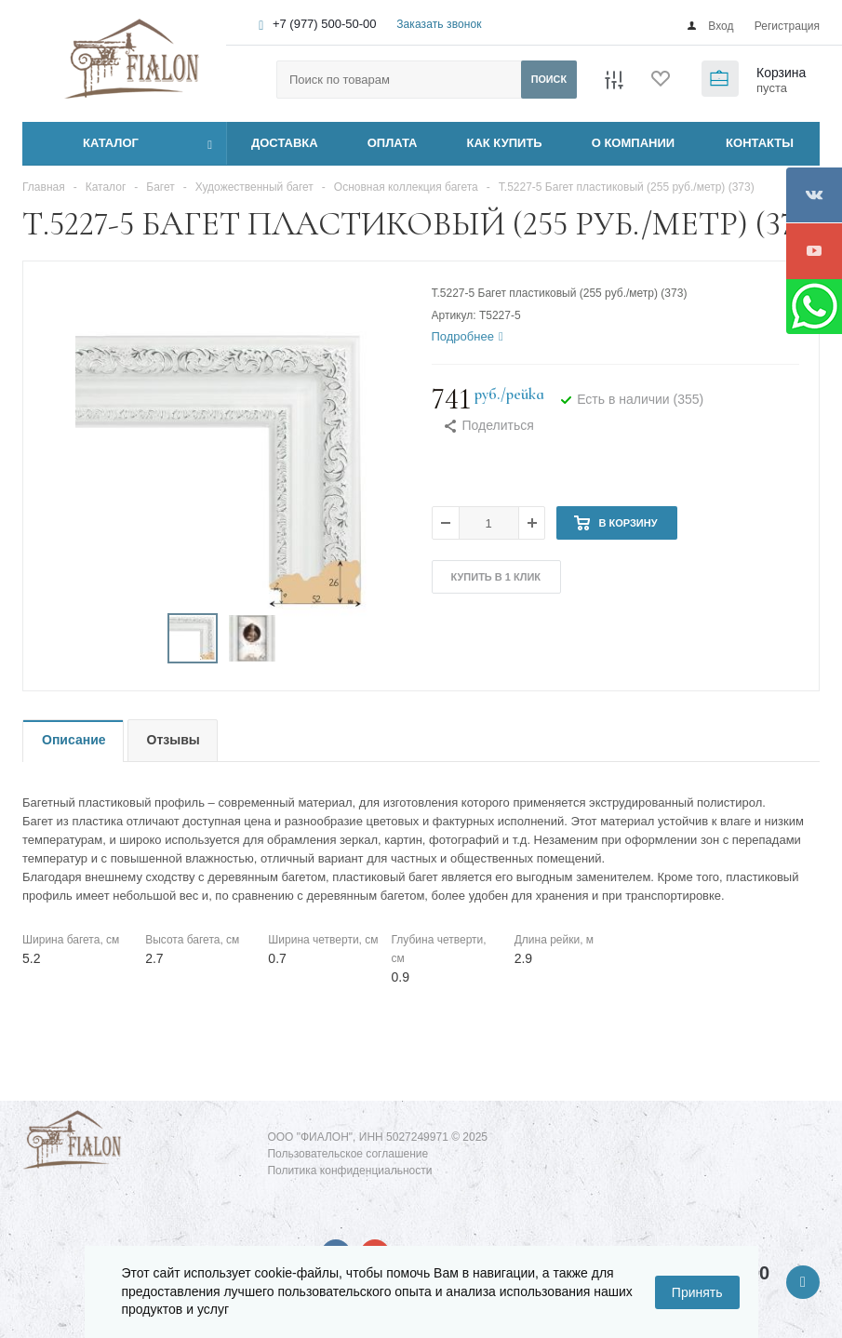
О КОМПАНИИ (633, 143)
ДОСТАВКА (284, 143)
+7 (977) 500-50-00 (325, 24)
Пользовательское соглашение (347, 1153)
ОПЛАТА (393, 143)
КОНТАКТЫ (760, 143)
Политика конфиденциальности (349, 1170)
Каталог (90, 143)
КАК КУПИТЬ (504, 143)
